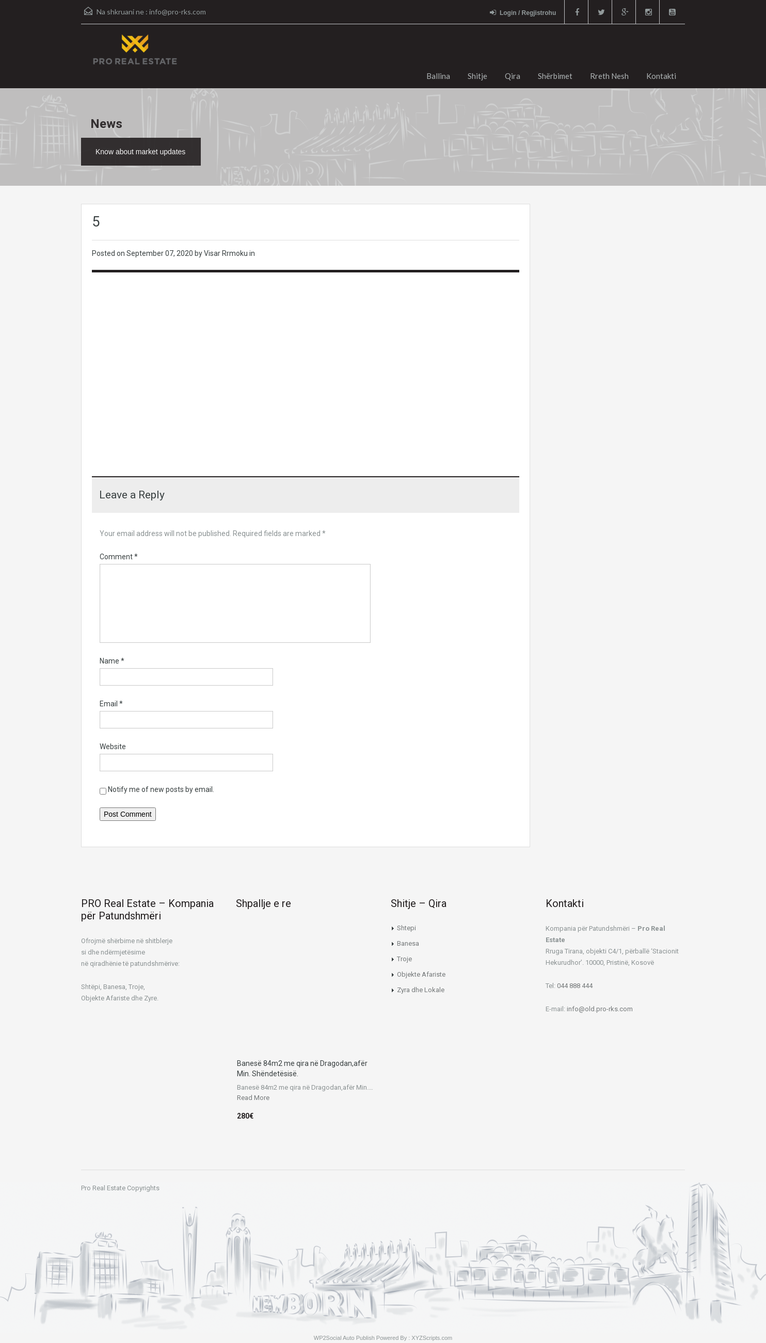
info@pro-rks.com (177, 11)
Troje (404, 959)
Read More (253, 1098)
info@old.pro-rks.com (600, 1009)
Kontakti (661, 75)
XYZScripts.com (431, 1338)
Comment (119, 557)
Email (111, 704)
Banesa (408, 943)
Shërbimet (555, 75)
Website (113, 746)
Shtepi (406, 928)
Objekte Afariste (421, 974)
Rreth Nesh (609, 75)
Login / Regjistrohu (523, 13)
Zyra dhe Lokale (420, 990)
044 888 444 (575, 986)
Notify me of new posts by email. (161, 789)
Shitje (477, 75)
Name (112, 661)
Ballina (438, 75)
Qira (512, 75)
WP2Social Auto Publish (344, 1338)
